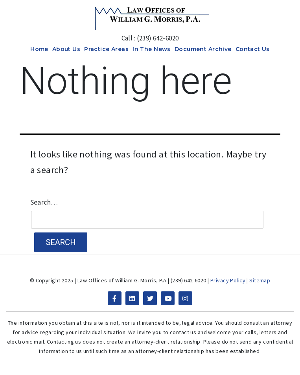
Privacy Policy (227, 280)
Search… (44, 202)
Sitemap (259, 280)
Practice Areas (106, 49)
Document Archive (203, 49)
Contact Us (253, 49)
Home (39, 49)
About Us (66, 49)
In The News (152, 49)
